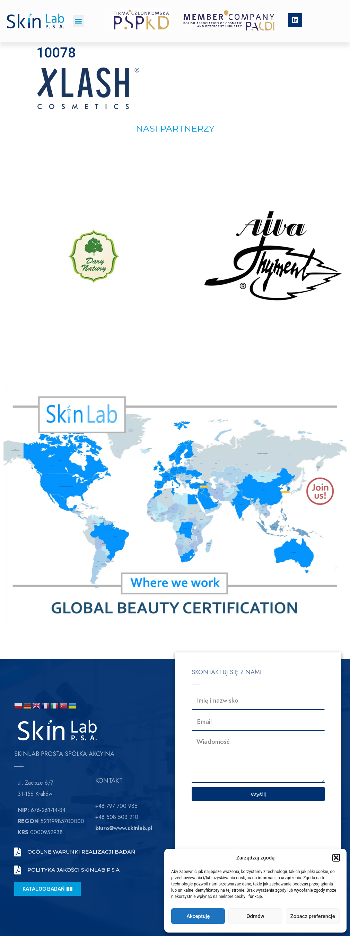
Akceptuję (198, 916)
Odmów (255, 916)
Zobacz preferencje (312, 916)
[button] (336, 857)
